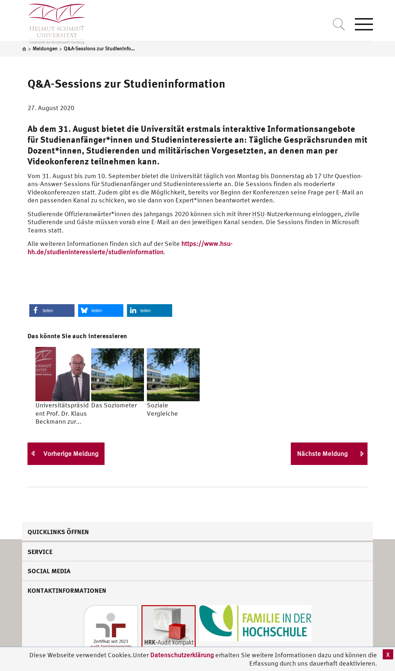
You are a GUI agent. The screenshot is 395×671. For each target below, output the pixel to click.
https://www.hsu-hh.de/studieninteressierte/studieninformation (130, 248)
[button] (52, 310)
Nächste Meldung (322, 453)
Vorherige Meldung (70, 453)
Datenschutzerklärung (182, 655)
